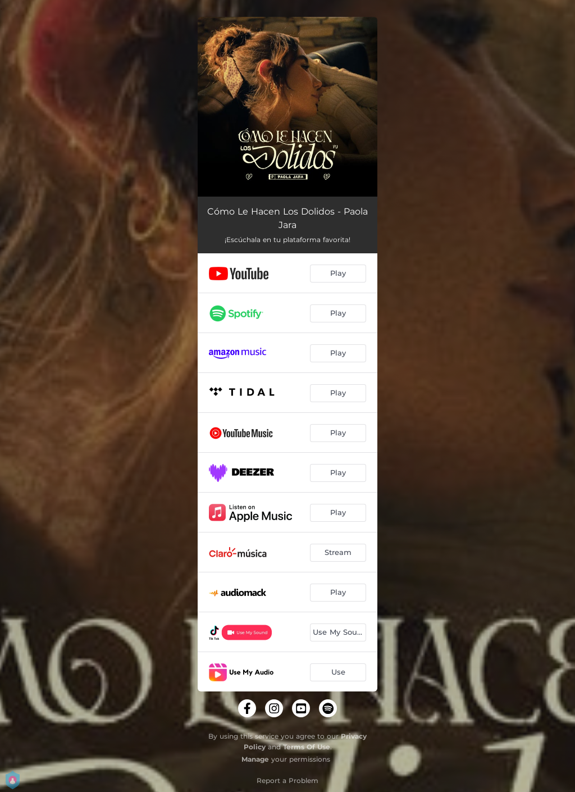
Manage (255, 759)
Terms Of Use (306, 747)
